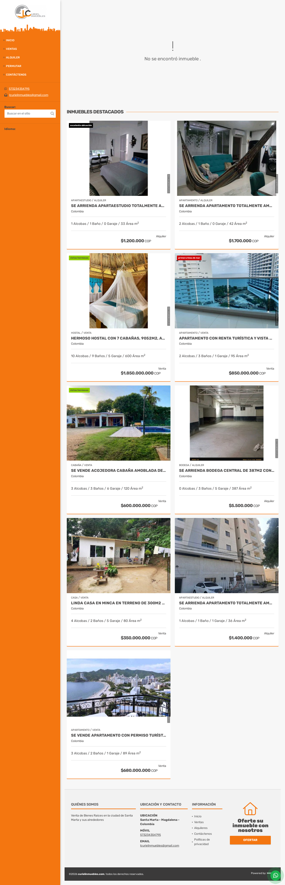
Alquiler (13, 57)
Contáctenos (16, 74)
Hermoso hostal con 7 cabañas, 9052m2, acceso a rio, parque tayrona (118, 338)
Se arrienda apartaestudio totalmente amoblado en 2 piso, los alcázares (118, 206)
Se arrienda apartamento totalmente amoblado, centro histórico (226, 206)
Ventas (11, 48)
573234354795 (19, 89)
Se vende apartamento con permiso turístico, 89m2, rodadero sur (118, 735)
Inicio (10, 40)
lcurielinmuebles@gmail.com (28, 95)
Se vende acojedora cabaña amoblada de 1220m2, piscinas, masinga (118, 470)
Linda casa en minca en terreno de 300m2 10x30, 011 (118, 603)
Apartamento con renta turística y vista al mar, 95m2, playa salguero (226, 338)
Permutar (13, 66)
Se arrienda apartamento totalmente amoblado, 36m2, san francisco (226, 603)
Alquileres (201, 828)
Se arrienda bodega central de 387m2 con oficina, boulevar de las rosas (226, 470)
